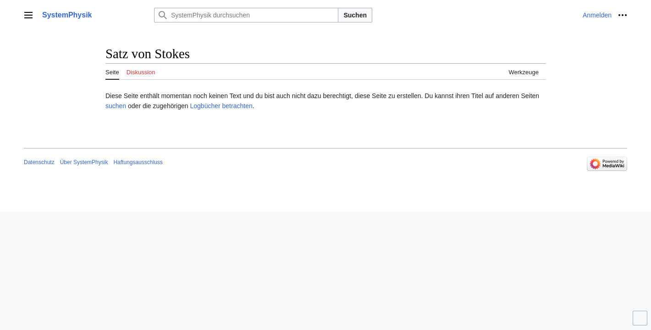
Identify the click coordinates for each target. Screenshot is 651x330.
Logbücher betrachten (221, 106)
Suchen (355, 15)
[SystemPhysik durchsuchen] (246, 15)
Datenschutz (39, 162)
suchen (115, 106)
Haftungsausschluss (137, 162)
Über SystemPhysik (84, 162)
